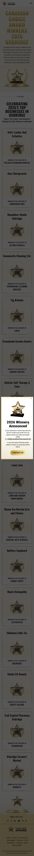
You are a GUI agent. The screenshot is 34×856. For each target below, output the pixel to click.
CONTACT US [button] (18, 453)
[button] (31, 398)
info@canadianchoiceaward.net (19, 439)
